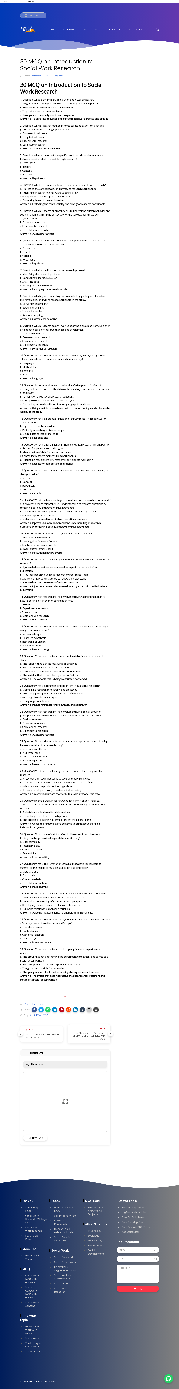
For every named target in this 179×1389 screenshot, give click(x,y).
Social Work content (32, 1304)
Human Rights (96, 1245)
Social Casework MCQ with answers (31, 1292)
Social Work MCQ (91, 29)
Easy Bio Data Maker (134, 1217)
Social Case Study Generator (64, 1238)
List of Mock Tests (32, 1257)
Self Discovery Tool (65, 1215)
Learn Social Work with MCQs (32, 1330)
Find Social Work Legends (33, 1229)
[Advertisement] (138, 103)
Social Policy (95, 1240)
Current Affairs (113, 29)
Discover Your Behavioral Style (63, 1230)
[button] (34, 1009)
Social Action (61, 1283)
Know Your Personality (60, 1222)
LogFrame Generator (134, 1212)
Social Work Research (61, 1290)
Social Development (96, 1252)
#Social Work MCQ (38, 1015)
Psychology (94, 1230)
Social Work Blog (135, 29)
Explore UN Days (31, 1237)
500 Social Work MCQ (63, 1209)
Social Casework (63, 1257)
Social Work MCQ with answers (32, 1279)
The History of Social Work (33, 1344)
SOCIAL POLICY (33, 1351)
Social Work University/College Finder (36, 1219)
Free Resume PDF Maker (136, 1227)
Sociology (93, 1235)
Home (54, 29)
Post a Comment (33, 1004)
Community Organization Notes (65, 1268)
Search (31, 2)
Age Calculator (130, 1232)
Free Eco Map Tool (132, 1222)
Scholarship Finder (32, 1209)
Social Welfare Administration (62, 1276)
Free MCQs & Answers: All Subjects (95, 1211)
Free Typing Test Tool (134, 1207)
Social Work (69, 29)
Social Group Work (65, 1262)
